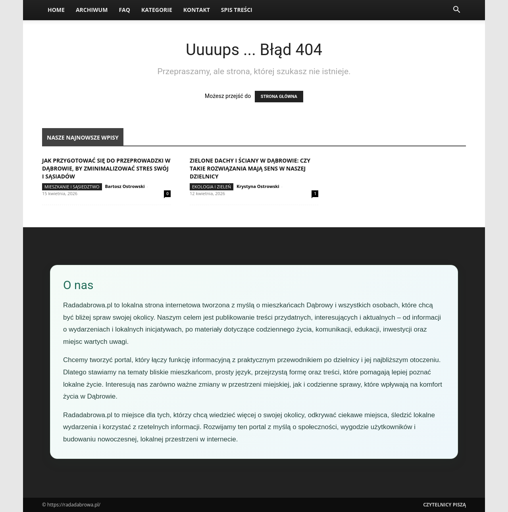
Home (56, 9)
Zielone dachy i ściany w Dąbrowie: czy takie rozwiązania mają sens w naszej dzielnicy (250, 168)
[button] (456, 10)
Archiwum (92, 9)
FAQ (124, 9)
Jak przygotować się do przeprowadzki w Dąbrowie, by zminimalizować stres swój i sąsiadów (106, 168)
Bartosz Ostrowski (124, 186)
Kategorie (156, 9)
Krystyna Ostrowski (258, 186)
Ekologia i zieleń (211, 187)
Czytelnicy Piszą (444, 504)
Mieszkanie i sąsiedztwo (72, 187)
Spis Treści (236, 9)
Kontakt (196, 9)
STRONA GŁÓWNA (279, 96)
